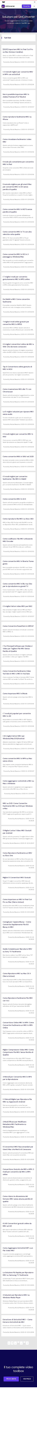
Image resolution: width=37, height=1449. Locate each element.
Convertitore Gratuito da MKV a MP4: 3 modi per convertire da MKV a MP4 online (18, 1171)
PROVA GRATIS (11, 1379)
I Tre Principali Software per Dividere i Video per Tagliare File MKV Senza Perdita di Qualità (18, 648)
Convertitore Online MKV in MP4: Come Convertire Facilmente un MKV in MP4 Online (18, 1025)
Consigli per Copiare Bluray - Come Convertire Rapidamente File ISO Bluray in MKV (17, 924)
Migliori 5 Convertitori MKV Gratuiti (17, 877)
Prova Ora (26, 6)
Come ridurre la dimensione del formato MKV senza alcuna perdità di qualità (17, 1199)
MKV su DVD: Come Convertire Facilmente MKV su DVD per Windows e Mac (18, 806)
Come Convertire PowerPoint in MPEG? (18, 626)
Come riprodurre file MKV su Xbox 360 (18, 519)
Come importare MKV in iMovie (15, 693)
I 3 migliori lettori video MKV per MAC (17, 606)
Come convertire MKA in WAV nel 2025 (18, 456)
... (15, 1343)
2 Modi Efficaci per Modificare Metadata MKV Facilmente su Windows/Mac (14, 1124)
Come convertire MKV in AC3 (14, 499)
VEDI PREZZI (27, 1379)
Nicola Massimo (15, 62)
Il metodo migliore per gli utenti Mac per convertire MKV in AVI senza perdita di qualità (17, 186)
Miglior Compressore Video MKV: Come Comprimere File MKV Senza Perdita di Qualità (18, 1052)
